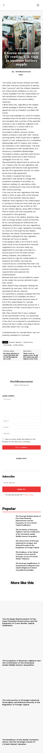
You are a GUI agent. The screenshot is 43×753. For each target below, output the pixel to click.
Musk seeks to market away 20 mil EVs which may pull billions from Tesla (30, 356)
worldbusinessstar (23, 72)
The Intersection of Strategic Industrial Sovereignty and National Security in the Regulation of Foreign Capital (27, 544)
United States (18, 345)
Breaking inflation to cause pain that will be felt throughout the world (11, 356)
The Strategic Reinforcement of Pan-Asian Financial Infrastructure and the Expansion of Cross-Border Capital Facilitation (28, 520)
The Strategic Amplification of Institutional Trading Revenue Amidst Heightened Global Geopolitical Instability (28, 566)
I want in (21, 489)
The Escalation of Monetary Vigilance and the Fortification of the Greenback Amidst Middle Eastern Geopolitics (28, 532)
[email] (21, 482)
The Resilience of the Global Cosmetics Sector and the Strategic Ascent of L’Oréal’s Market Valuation (27, 555)
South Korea (28, 342)
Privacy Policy (28, 495)
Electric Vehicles (15, 342)
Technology (21, 48)
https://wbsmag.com (21, 385)
